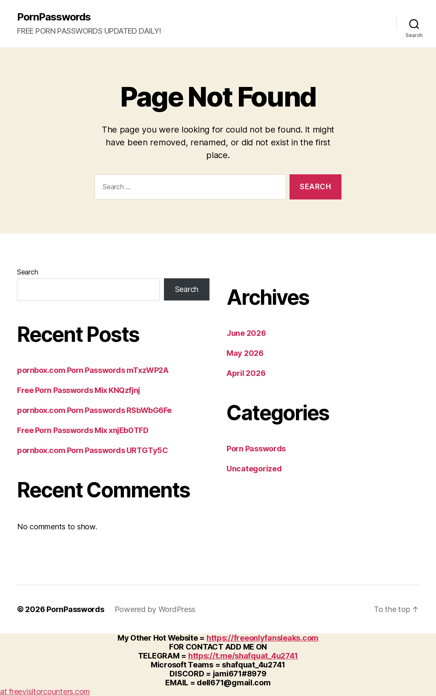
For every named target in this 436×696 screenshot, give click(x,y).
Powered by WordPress (155, 609)
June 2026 (246, 333)
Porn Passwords (256, 448)
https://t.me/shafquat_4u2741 (243, 655)
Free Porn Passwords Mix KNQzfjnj (78, 390)
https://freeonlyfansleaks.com (262, 637)
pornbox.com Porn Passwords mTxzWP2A (92, 370)
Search (27, 272)
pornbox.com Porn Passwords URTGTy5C (92, 450)
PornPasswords (54, 17)
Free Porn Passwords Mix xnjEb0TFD (82, 430)
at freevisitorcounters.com (45, 691)
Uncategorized (254, 468)
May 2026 (245, 353)
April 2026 (246, 373)
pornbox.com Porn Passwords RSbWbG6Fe (94, 410)
